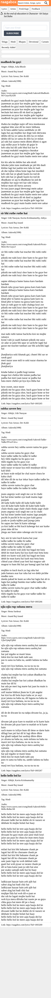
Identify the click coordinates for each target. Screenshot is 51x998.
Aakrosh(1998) (14, 131)
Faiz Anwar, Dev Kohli (19, 76)
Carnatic (45, 42)
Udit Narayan (14, 268)
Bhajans (22, 42)
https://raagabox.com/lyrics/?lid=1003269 (24, 975)
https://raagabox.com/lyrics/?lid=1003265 (24, 453)
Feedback (36, 9)
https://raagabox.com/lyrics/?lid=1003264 (24, 258)
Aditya (43, 268)
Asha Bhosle (20, 67)
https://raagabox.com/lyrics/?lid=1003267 (24, 821)
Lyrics (4, 9)
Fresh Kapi (24, 9)
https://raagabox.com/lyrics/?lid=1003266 (24, 652)
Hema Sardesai (14, 661)
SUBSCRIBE (12, 33)
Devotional (33, 42)
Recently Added (8, 47)
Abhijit (11, 67)
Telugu (4, 42)
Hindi (13, 42)
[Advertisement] (25, 104)
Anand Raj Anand (15, 71)
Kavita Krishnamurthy (30, 268)
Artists (13, 9)
